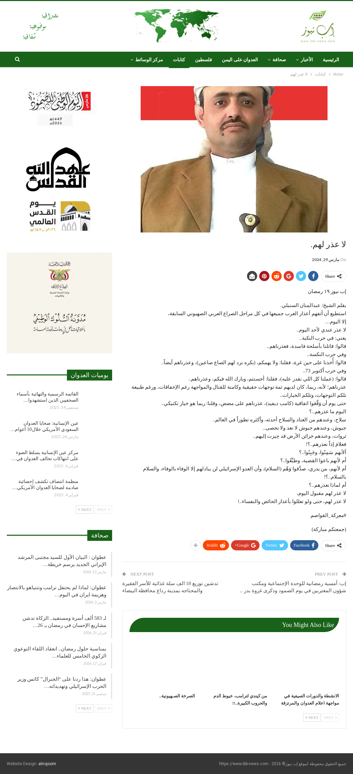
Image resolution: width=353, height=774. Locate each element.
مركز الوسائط (149, 59)
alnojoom (47, 763)
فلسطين (203, 59)
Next (311, 717)
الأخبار (307, 59)
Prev (330, 717)
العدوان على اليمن (240, 59)
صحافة (279, 59)
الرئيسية (331, 59)
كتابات (179, 59)
